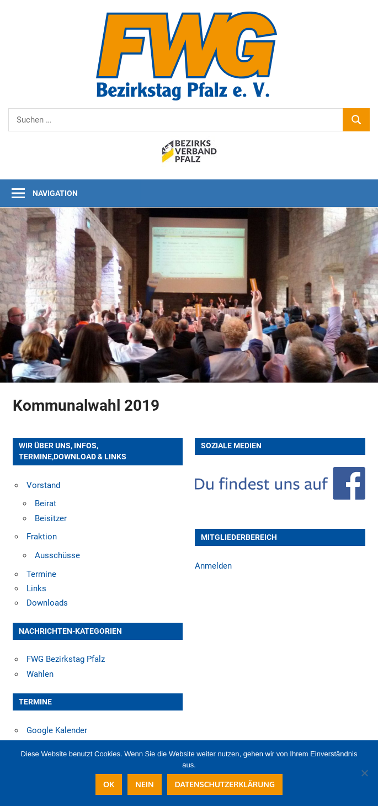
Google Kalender (56, 730)
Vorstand (43, 485)
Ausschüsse (57, 555)
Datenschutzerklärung (225, 784)
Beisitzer (51, 518)
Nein (144, 784)
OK (108, 784)
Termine (41, 574)
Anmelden (213, 566)
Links (36, 588)
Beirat (45, 503)
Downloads (47, 603)
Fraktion (41, 537)
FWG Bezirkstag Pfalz (65, 659)
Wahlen (40, 674)
